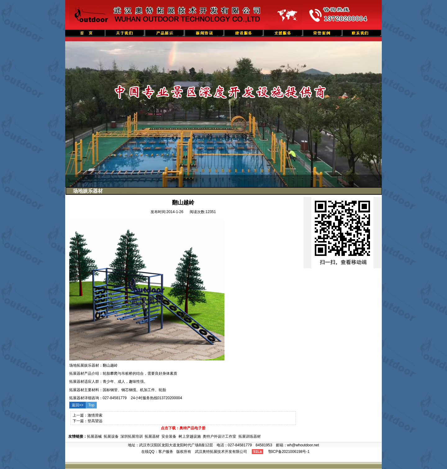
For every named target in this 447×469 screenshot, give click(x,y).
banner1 (76, 180)
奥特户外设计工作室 (219, 436)
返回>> (78, 405)
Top (91, 405)
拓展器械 (94, 436)
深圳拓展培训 (131, 436)
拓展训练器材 (249, 436)
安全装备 (168, 436)
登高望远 (95, 421)
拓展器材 (152, 436)
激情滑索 (95, 415)
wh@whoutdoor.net (303, 445)
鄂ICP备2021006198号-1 (288, 451)
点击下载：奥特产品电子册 (183, 428)
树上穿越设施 (189, 436)
